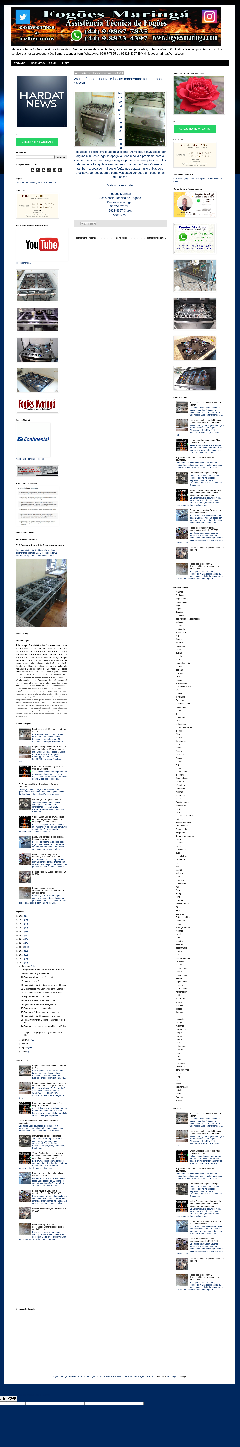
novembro (26, 1040)
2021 (21, 935)
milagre (25, 708)
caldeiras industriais (35, 666)
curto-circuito (48, 674)
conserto (62, 648)
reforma (54, 677)
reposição (50, 711)
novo (65, 708)
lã (66, 705)
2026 (21, 916)
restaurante (21, 669)
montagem (46, 677)
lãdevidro (58, 688)
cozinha (38, 660)
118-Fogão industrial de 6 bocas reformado (40, 545)
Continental (33, 672)
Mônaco (35, 697)
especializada (25, 688)
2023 (21, 927)
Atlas (56, 660)
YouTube (19, 63)
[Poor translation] (12, 1399)
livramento (61, 705)
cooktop (29, 660)
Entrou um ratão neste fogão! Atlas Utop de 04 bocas (47, 767)
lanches (48, 705)
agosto (25, 1047)
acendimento (22, 663)
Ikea (50, 680)
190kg (50, 691)
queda (44, 711)
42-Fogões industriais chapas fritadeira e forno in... (43, 969)
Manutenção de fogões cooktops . (47, 799)
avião (44, 686)
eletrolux (19, 702)
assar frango (181, 948)
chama (63, 651)
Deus (29, 669)
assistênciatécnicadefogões (31, 651)
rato (39, 691)
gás (47, 663)
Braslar (35, 694)
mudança (32, 708)
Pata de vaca (50, 683)
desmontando (62, 700)
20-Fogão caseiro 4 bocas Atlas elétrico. (39, 977)
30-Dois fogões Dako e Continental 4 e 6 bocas (42, 993)
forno (45, 654)
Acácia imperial (29, 680)
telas (36, 714)
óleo (44, 691)
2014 (21, 962)
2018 (21, 947)
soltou (26, 714)
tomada (41, 714)
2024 (21, 924)
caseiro (47, 658)
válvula (19, 680)
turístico (58, 714)
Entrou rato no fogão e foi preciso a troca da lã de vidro (48, 838)
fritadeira (27, 677)
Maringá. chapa (26, 697)
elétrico (63, 669)
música (60, 708)
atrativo (24, 700)
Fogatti (33, 674)
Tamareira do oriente (33, 686)
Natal (40, 697)
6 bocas (63, 691)
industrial (53, 651)
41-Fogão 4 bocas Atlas (31, 981)
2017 (21, 951)
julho (24, 1051)
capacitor (47, 700)
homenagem (20, 705)
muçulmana (40, 708)
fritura (18, 672)
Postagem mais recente (85, 238)
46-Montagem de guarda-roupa (35, 973)
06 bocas (63, 672)
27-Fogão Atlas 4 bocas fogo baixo (36, 1008)
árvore (24, 716)
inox (46, 688)
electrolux (58, 674)
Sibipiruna (20, 686)
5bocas (25, 672)
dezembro (26, 966)
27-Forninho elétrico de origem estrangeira (40, 1012)
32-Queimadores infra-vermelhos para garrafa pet (43, 989)
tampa (31, 714)
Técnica (52, 648)
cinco (56, 686)
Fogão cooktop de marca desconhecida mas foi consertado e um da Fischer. (48, 890)
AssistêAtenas (21, 694)
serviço (56, 658)
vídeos (64, 714)
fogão (34, 648)
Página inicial (121, 238)
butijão (39, 658)
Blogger (183, 1376)
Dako (32, 658)
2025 (21, 920)
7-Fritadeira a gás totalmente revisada (38, 1000)
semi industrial (182, 1070)
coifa (42, 672)
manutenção (22, 648)
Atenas (29, 694)
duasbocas (62, 686)
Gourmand (63, 694)
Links (65, 63)
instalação (62, 663)
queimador (22, 654)
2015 (56, 691)
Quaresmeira (62, 683)
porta (34, 711)
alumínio (52, 697)
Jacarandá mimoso (184, 815)
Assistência (37, 645)
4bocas (19, 674)
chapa (39, 674)
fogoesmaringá (56, 645)
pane (65, 688)
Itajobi (18, 697)
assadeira (59, 697)
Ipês (55, 680)
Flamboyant (42, 680)
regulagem (22, 657)
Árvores (19, 716)
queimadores (30, 691)
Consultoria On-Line (44, 63)
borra (29, 700)
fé (43, 688)
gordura (54, 702)
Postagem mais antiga (156, 238)
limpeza (63, 654)
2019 (21, 943)
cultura (54, 700)
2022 (21, 931)
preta (39, 711)
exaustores (36, 688)
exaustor (36, 702)
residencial (48, 660)
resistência (59, 711)
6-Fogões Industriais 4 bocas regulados (38, 1004)
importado (35, 705)
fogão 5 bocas (45, 702)
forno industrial (182, 778)
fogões (42, 648)
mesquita (19, 708)
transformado (50, 714)
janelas (42, 705)
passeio (29, 711)
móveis (54, 708)
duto (18, 688)
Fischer (63, 660)
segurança (63, 677)
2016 (21, 955)
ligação (54, 705)
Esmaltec (42, 694)
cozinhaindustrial (36, 663)
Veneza (45, 697)
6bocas (26, 674)
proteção (19, 691)
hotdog (28, 705)
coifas (60, 666)
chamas (50, 686)
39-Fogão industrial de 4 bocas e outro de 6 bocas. (43, 985)
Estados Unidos (52, 694)
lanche (51, 688)
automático (35, 654)
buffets (53, 663)
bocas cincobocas (52, 669)
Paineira (26, 683)
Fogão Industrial (183, 663)
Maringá (22, 645)
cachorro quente (38, 700)
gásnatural (36, 677)
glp (65, 666)
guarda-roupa (62, 702)
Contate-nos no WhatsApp (37, 141)
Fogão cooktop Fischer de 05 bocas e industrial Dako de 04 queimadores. (49, 748)
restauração (51, 666)
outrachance (20, 711)
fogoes (53, 654)
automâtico (37, 669)
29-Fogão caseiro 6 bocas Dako (35, 996)
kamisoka (161, 1376)
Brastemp (20, 666)
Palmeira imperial (37, 683)
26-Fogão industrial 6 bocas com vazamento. (41, 1016)
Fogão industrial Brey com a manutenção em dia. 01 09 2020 (46, 855)
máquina (48, 708)
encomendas (27, 702)
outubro (25, 1044)
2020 (21, 939)
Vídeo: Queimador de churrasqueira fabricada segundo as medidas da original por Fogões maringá (48, 819)
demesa (48, 672)
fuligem (55, 672)
